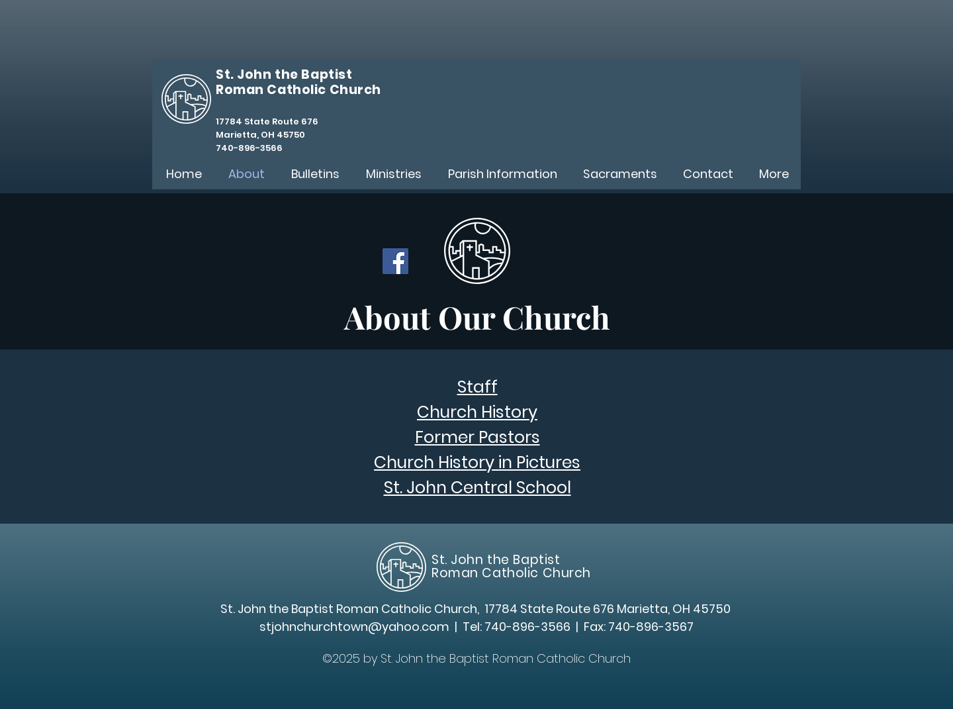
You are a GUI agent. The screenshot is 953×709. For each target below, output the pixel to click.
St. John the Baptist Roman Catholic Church (511, 566)
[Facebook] (395, 261)
